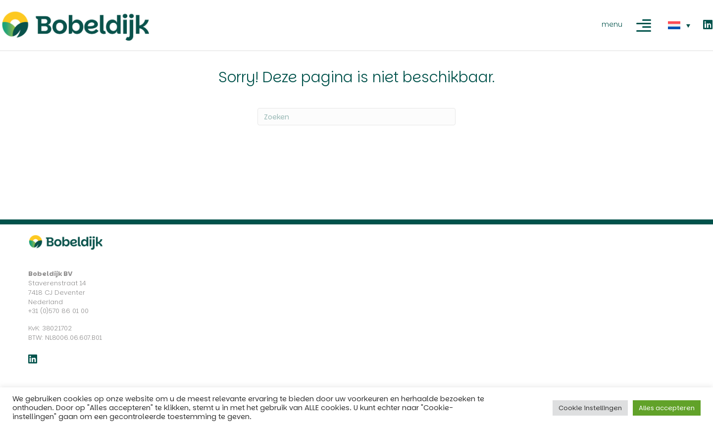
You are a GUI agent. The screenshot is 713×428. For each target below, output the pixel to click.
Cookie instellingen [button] (590, 408)
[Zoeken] (356, 116)
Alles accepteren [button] (667, 408)
